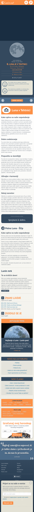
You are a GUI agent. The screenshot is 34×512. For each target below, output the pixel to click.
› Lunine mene (7, 405)
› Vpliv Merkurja (18, 414)
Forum (18, 463)
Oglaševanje (17, 482)
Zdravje (3, 469)
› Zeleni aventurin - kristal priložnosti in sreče (17, 385)
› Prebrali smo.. (17, 368)
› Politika (17, 363)
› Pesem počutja (17, 365)
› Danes (4, 403)
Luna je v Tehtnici (17, 64)
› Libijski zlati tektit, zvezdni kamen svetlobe (17, 388)
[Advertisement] (17, 23)
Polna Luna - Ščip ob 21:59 (17, 68)
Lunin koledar (4, 463)
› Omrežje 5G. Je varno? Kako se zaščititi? (17, 393)
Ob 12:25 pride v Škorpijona (17, 66)
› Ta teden (17, 403)
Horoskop (3, 467)
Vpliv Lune (3, 465)
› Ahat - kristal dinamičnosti (17, 383)
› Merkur (28, 405)
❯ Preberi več (5, 290)
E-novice (19, 471)
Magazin (19, 465)
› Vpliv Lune (6, 412)
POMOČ (18, 476)
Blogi (18, 467)
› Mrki (15, 405)
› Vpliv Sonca (6, 414)
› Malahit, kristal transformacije (17, 390)
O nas (17, 480)
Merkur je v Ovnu (17, 74)
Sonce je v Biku (17, 72)
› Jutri (10, 403)
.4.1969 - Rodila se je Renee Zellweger (11, 305)
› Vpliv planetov (7, 416)
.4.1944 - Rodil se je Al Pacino (9, 303)
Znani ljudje (13, 297)
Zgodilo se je (13, 313)
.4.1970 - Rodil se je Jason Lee (9, 307)
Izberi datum (17, 100)
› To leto (25, 403)
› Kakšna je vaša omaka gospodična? (17, 370)
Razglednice (20, 469)
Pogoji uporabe (17, 484)
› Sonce (20, 405)
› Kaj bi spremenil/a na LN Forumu (17, 373)
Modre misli (4, 471)
